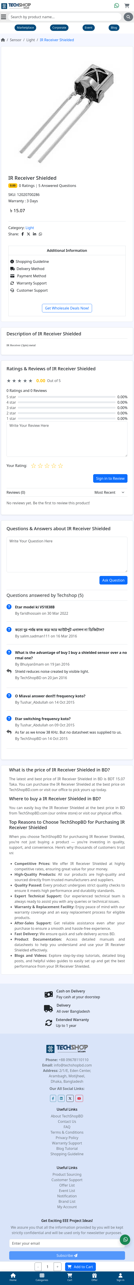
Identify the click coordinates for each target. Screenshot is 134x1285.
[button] (125, 1239)
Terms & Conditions (67, 1132)
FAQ (67, 1126)
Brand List (67, 1201)
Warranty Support (28, 283)
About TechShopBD (67, 1116)
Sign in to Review (110, 478)
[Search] (65, 17)
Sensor (16, 39)
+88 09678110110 (73, 1059)
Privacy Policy (67, 1137)
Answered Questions (57, 185)
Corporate (59, 27)
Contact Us (67, 1121)
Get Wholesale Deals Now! (67, 308)
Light (30, 39)
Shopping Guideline (29, 261)
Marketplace (25, 27)
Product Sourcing (67, 1174)
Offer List (67, 1185)
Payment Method (28, 275)
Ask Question (113, 580)
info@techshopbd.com (72, 1065)
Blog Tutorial (67, 1148)
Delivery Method (27, 268)
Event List (67, 1190)
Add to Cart (80, 1266)
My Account (67, 1206)
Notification (67, 1196)
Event (88, 27)
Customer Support (29, 290)
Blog (114, 27)
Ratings (28, 185)
